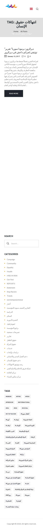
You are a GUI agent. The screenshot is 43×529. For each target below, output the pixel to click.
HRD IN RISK (12, 275)
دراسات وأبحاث (12, 352)
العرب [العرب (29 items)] (8, 443)
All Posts (24, 31)
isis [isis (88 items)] (16, 408)
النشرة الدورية (12, 320)
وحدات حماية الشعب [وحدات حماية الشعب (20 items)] (12, 507)
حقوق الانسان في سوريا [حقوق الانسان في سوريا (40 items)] (13, 484)
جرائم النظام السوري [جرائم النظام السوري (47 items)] (26, 466)
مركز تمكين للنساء (14, 376)
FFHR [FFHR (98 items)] (19, 396)
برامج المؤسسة (12, 328)
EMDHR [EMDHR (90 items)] (9, 396)
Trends (9, 296)
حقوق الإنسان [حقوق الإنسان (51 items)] (19, 472)
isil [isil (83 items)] (8, 408)
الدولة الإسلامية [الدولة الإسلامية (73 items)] (24, 431)
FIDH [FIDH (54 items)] (27, 396)
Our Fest (10, 279)
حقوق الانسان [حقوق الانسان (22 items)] (30, 478)
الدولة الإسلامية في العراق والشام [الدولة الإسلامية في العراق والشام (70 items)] (16, 437)
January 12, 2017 (13, 56)
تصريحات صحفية (13, 332)
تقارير (9, 336)
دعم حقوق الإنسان (14, 360)
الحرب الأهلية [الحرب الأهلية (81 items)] (10, 431)
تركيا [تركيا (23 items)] (22, 454)
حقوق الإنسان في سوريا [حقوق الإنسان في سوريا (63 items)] (13, 478)
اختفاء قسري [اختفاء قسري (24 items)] (28, 420)
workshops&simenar (15, 300)
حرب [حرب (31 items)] (8, 472)
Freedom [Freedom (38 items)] (10, 402)
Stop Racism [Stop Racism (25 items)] (11, 414)
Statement (11, 288)
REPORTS (11, 283)
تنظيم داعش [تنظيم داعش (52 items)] (10, 466)
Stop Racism (12, 292)
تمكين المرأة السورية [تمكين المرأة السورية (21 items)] (26, 460)
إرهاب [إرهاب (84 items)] (17, 420)
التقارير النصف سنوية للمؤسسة (18, 308)
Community (11, 263)
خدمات (9, 348)
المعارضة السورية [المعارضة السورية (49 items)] (30, 443)
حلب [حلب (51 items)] (27, 484)
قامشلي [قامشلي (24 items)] (9, 501)
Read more (13, 93)
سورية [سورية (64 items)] (27, 495)
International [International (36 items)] (24, 402)
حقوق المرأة (11, 344)
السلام (9, 316)
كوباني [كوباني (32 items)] (19, 501)
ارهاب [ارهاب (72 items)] (8, 425)
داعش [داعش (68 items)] (8, 489)
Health (9, 271)
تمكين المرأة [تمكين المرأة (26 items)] (10, 460)
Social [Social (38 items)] (25, 408)
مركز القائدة (11, 372)
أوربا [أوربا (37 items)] (8, 420)
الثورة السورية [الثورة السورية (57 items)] (30, 425)
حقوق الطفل (11, 340)
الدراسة (10, 312)
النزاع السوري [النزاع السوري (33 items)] (11, 449)
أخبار (9, 304)
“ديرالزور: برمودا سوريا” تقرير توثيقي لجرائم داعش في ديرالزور (20, 50)
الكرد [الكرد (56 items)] (17, 443)
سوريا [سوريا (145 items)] (18, 495)
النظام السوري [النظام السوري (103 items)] (11, 454)
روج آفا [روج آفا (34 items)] (9, 495)
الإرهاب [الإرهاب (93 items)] (18, 425)
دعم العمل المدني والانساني (17, 356)
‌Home (16, 31)
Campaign (11, 259)
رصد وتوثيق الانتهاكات (15, 364)
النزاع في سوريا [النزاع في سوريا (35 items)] (25, 449)
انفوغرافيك (11, 324)
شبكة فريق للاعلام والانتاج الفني (19, 368)
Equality (10, 267)
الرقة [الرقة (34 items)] (33, 437)
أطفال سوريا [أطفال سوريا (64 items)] (25, 414)
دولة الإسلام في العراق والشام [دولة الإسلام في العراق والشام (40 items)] (24, 489)
